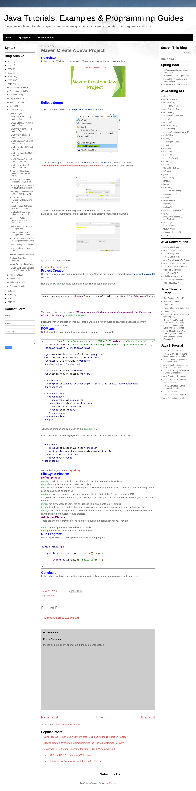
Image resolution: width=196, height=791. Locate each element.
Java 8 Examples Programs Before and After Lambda (175, 355)
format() (166, 145)
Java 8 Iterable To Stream (174, 263)
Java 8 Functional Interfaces (175, 379)
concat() (166, 119)
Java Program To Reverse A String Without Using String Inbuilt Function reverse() (86, 737)
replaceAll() (168, 207)
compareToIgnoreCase (173, 116)
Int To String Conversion (173, 279)
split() (165, 213)
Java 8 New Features (172, 350)
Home (9, 37)
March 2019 (15, 279)
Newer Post (49, 717)
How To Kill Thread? (172, 301)
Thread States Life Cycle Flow (176, 308)
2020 (10, 80)
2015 (10, 298)
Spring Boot (25, 37)
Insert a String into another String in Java (21, 227)
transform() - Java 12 (172, 232)
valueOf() (167, 235)
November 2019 (17, 91)
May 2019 (14, 113)
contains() (167, 122)
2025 (10, 65)
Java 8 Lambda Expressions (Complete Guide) (175, 360)
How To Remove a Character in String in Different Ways (22, 239)
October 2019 (16, 95)
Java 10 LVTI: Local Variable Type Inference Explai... (22, 269)
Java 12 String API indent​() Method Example (21, 160)
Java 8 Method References (174, 376)
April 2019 (14, 275)
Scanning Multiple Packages (175, 84)
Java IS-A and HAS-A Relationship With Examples (70, 755)
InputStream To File (171, 273)
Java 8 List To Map (171, 247)
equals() (166, 138)
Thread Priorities (170, 305)
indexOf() (167, 161)
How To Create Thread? (173, 298)
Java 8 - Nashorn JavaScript (175, 398)
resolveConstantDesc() (173, 210)
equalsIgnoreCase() (171, 142)
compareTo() (168, 112)
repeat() (166, 197)
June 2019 (14, 110)
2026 (10, 61)
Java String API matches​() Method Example (21, 130)
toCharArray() (169, 226)
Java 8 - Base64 (170, 383)
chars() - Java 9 (170, 99)
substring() (168, 222)
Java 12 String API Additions (22, 245)
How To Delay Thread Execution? (172, 338)
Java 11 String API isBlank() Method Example (21, 142)
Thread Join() (169, 311)
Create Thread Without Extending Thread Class (173, 327)
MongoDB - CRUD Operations (176, 76)
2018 (10, 291)
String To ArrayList (171, 283)
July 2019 (14, 106)
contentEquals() (170, 125)
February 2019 (16, 282)
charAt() (166, 96)
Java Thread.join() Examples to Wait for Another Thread (72, 761)
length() (166, 181)
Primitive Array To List (172, 276)
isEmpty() (167, 171)
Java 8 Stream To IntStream (175, 266)
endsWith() (168, 135)
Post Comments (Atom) (67, 724)
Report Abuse (168, 59)
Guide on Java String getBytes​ (19, 259)
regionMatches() (170, 194)
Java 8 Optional (170, 391)
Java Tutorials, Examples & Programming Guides (93, 18)
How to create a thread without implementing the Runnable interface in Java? (84, 743)
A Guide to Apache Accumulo (22, 254)
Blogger (112, 783)
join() (165, 174)
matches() (167, 187)
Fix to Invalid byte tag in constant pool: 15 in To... (21, 180)
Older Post (147, 717)
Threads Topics (46, 37)
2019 (10, 84)
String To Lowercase (172, 270)
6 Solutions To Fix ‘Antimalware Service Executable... (20, 220)
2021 (10, 76)
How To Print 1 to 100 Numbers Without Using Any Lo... (21, 199)
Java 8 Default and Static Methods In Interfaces (174, 387)
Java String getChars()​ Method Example (19, 166)
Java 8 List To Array (171, 257)
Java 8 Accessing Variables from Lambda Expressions (177, 371)
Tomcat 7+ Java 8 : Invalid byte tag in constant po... (21, 207)
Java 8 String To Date (172, 250)
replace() (167, 204)
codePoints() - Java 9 (172, 109)
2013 (10, 302)
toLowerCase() (169, 229)
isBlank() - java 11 (171, 168)
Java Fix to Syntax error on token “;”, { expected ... (21, 213)
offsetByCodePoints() (172, 191)
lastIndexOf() (168, 178)
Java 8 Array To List (171, 253)
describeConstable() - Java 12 (176, 132)
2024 (10, 69)
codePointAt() (169, 102)
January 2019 (16, 286)
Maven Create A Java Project (61, 617)
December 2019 (17, 87)
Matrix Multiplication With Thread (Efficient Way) (174, 332)
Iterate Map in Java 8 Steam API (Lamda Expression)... (22, 186)
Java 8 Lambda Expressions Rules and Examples (175, 366)
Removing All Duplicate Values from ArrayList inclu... (20, 173)
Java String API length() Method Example (20, 136)
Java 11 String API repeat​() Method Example (21, 124)
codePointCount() (170, 106)
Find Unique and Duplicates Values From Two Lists (21, 192)
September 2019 (17, 98)
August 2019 (15, 102)
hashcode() (168, 155)
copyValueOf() (169, 129)
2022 (10, 73)
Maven (50, 595)
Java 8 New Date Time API (174, 395)
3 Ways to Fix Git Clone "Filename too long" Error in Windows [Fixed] (79, 749)
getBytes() (167, 148)
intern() (166, 164)
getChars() (168, 151)
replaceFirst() (169, 200)
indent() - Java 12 (170, 158)
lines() (166, 184)
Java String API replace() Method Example (20, 118)
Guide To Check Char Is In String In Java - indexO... (21, 233)
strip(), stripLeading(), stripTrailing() (172, 218)
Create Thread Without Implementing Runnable (173, 321)
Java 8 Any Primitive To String (176, 260)
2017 (10, 294)
